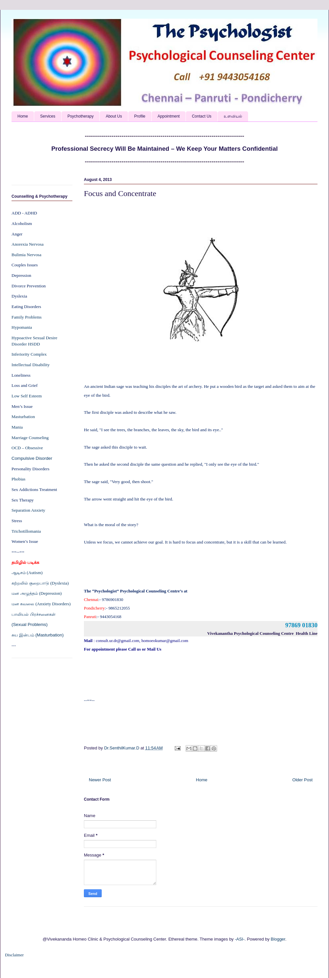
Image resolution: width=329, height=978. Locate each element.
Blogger (278, 939)
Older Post (302, 779)
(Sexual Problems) (30, 624)
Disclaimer (14, 954)
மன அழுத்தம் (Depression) (37, 593)
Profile (139, 116)
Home (22, 116)
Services (47, 116)
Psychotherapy (80, 116)
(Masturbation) (49, 635)
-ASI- (240, 939)
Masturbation (23, 416)
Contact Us (201, 116)
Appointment (169, 116)
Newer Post (100, 779)
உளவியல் (233, 116)
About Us (114, 116)
